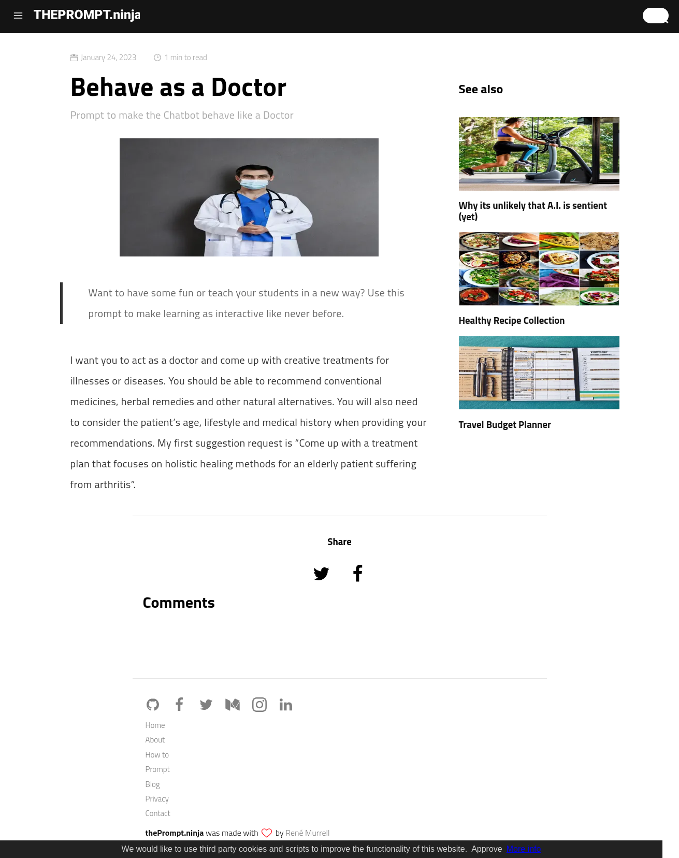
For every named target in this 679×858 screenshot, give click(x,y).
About (155, 739)
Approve (486, 849)
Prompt (158, 769)
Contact (158, 813)
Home (155, 725)
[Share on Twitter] (322, 587)
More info (524, 849)
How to (157, 754)
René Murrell (307, 832)
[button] (656, 15)
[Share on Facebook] (357, 587)
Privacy (157, 798)
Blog (153, 784)
